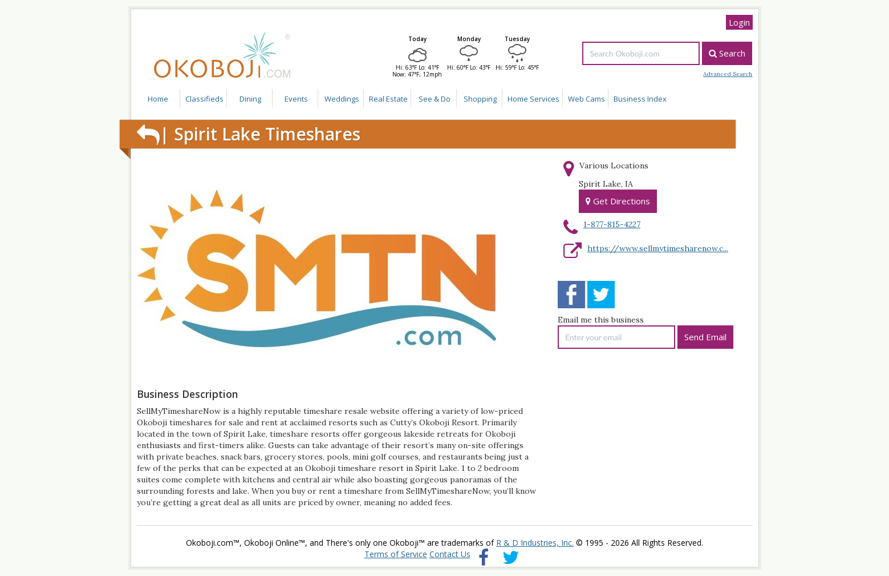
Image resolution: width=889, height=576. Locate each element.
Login (739, 22)
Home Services (533, 99)
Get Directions (618, 201)
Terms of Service (395, 554)
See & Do (434, 99)
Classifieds (204, 99)
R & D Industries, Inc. (535, 542)
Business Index (640, 99)
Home (158, 99)
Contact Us (449, 554)
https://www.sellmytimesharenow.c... (657, 248)
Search (727, 53)
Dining (250, 99)
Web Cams (586, 99)
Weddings (341, 99)
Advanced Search (727, 74)
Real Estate (388, 99)
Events (296, 99)
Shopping (480, 99)
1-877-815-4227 (611, 224)
